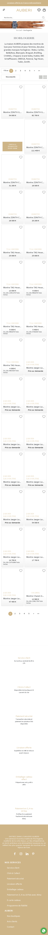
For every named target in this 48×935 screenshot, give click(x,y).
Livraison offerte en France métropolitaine (24, 3)
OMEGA (21, 59)
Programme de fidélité (17, 906)
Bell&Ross (10, 53)
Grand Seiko (27, 56)
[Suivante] (34, 71)
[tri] (11, 77)
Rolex (34, 50)
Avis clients (12, 921)
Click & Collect (13, 873)
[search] (43, 17)
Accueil (19, 31)
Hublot (36, 56)
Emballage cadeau (15, 889)
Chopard (17, 56)
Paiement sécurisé (15, 879)
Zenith (27, 62)
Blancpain (20, 53)
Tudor (20, 62)
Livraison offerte (14, 884)
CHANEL (8, 56)
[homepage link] (24, 10)
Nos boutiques (13, 916)
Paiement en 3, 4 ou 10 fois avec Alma (24, 895)
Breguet (29, 53)
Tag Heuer (38, 59)
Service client (13, 868)
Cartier (41, 50)
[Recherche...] (20, 18)
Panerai (29, 59)
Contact (10, 927)
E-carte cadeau (14, 900)
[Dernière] (39, 71)
